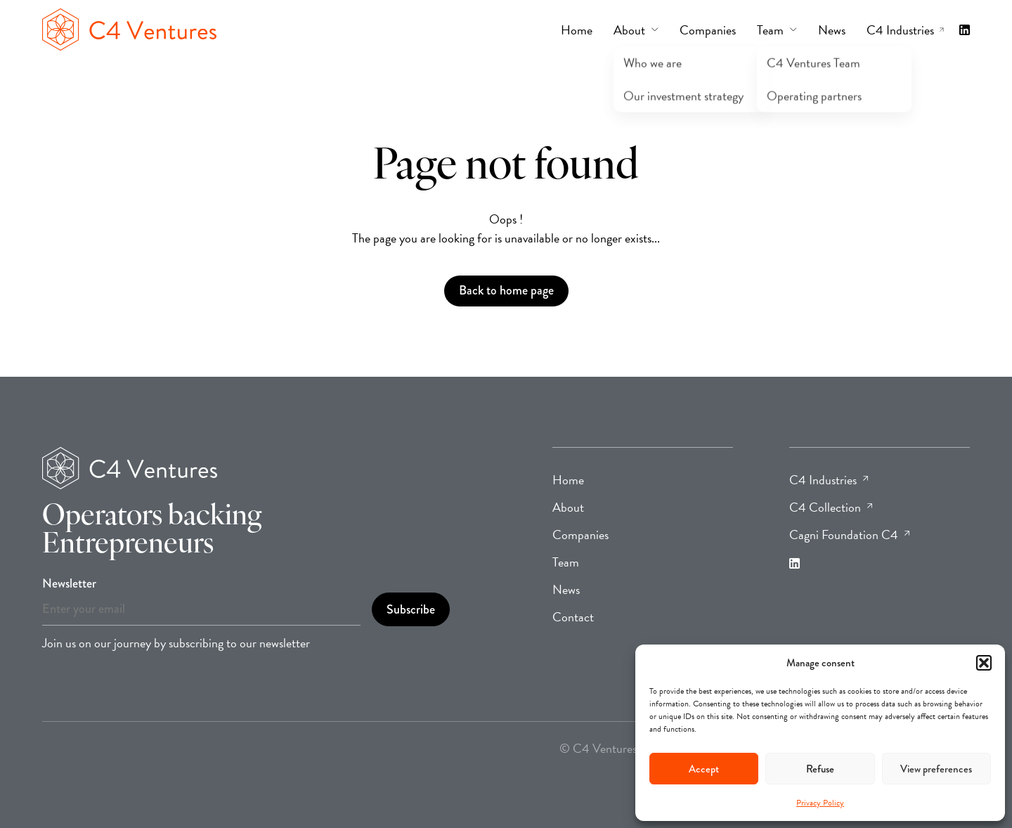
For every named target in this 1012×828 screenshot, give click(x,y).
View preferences (936, 769)
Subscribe (411, 609)
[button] (984, 663)
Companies (580, 534)
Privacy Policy (820, 802)
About (568, 507)
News (566, 589)
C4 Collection (830, 507)
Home (568, 479)
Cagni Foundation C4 (849, 534)
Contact (573, 616)
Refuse (820, 769)
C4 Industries (828, 479)
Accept (704, 769)
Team (565, 561)
